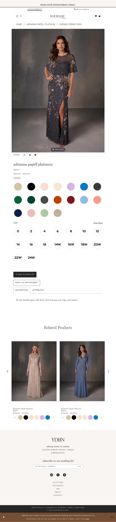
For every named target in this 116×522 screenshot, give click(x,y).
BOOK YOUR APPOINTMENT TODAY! (58, 5)
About (58, 492)
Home (19, 24)
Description (21, 290)
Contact (57, 495)
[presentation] (34, 371)
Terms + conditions (76, 507)
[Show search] (21, 16)
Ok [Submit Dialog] (111, 517)
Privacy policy (38, 507)
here (87, 519)
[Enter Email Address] (58, 467)
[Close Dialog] (3, 517)
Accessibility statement (56, 507)
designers (58, 486)
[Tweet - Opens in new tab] (24, 155)
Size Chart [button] (98, 223)
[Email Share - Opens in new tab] (35, 155)
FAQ (58, 489)
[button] (17, 16)
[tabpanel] (58, 90)
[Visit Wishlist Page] (96, 16)
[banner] (58, 17)
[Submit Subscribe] (79, 467)
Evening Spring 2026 (71, 24)
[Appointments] (34, 9)
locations (58, 482)
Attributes (38, 290)
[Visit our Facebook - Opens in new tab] (58, 475)
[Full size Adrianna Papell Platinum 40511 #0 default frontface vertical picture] (58, 90)
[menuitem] (35, 9)
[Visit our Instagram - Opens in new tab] (51, 475)
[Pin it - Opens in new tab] (30, 155)
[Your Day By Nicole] (58, 440)
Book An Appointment (27, 283)
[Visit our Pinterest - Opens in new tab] (64, 475)
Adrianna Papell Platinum (40, 24)
